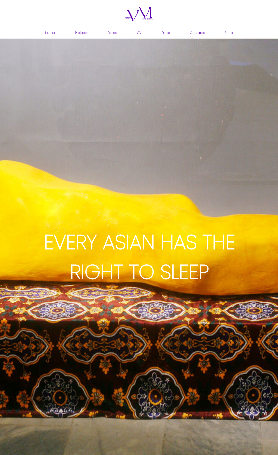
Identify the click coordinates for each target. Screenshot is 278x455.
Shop (229, 33)
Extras (112, 33)
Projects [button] (81, 33)
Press (166, 33)
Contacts (197, 33)
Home (50, 33)
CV (139, 33)
